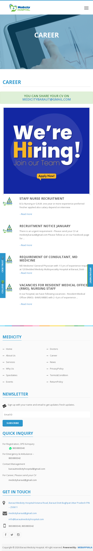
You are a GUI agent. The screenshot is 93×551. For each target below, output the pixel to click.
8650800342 (15, 458)
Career (51, 355)
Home (7, 348)
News (51, 362)
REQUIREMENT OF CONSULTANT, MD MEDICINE (48, 258)
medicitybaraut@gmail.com (46, 99)
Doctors (52, 348)
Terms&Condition (57, 375)
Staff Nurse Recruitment (41, 198)
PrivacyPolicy (55, 368)
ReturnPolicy (54, 381)
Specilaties (10, 375)
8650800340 (19, 448)
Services (9, 362)
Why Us (8, 368)
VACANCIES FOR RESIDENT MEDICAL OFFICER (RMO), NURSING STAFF (54, 287)
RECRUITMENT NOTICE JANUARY (44, 226)
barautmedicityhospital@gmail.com (27, 468)
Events (8, 381)
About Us (9, 355)
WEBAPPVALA (85, 547)
